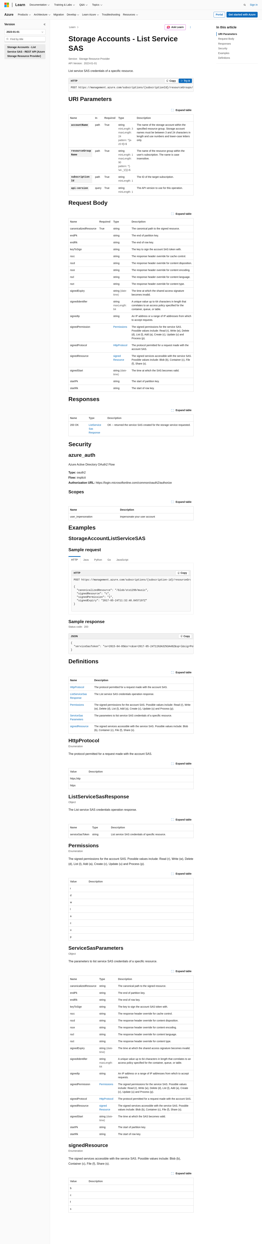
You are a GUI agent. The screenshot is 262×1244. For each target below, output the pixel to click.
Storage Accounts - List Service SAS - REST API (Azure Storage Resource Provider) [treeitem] (26, 52)
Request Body (226, 38)
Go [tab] (109, 559)
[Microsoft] (6, 5)
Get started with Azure (242, 14)
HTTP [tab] (74, 559)
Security (222, 48)
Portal (219, 14)
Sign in (254, 4)
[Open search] (244, 5)
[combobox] (24, 32)
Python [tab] (98, 559)
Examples (223, 53)
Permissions (120, 326)
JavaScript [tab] (122, 559)
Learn (72, 27)
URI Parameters (227, 34)
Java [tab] (86, 559)
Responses (224, 43)
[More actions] (190, 27)
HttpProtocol (120, 345)
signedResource (79, 726)
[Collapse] (44, 24)
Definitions (224, 57)
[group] (131, 88)
